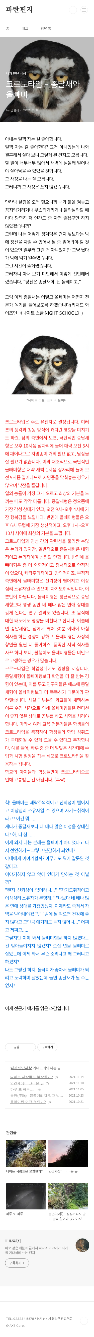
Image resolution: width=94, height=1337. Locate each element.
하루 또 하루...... (23, 1089)
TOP (84, 1321)
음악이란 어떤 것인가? (28, 1102)
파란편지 (19, 9)
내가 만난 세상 (21, 1068)
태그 (25, 28)
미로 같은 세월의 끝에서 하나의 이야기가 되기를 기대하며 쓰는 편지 (36, 1250)
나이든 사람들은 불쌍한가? (31, 1077)
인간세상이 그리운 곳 (27, 1083)
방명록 (46, 28)
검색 (73, 10)
